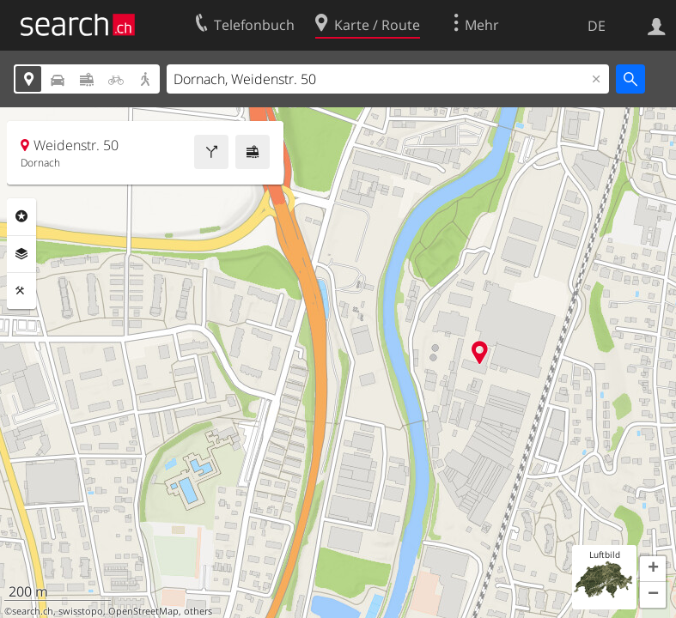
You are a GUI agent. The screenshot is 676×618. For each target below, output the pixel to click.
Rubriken (21, 216)
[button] (653, 569)
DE (597, 25)
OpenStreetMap (143, 611)
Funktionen (21, 291)
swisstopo (80, 611)
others (198, 611)
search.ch (32, 611)
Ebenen (21, 254)
